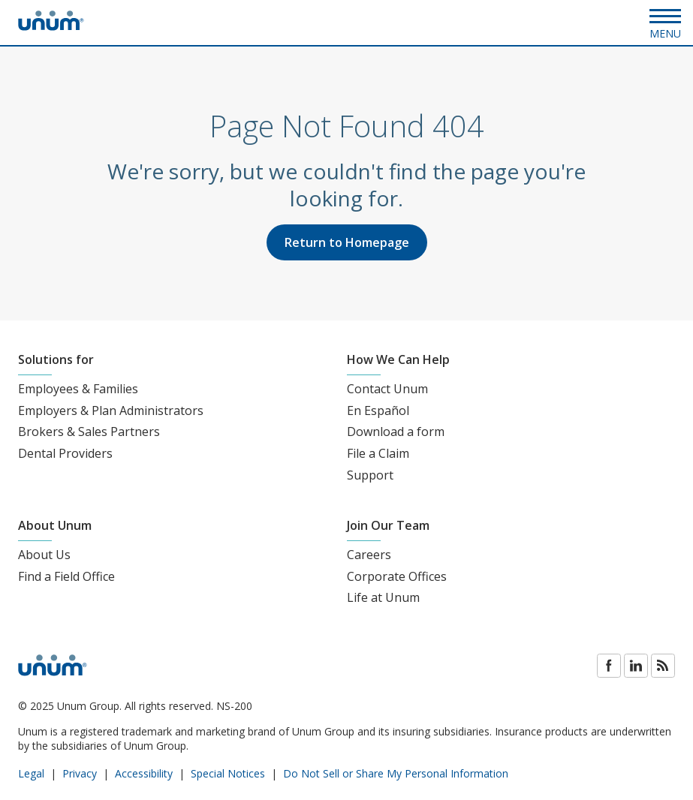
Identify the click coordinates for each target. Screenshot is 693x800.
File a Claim (378, 453)
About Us (44, 554)
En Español (378, 410)
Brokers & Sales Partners (89, 431)
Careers (369, 554)
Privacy (79, 773)
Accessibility (144, 773)
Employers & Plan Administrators (110, 410)
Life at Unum (383, 597)
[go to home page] (51, 26)
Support (370, 475)
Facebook (609, 666)
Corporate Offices (397, 576)
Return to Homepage (347, 242)
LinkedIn (636, 666)
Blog (663, 666)
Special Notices (228, 773)
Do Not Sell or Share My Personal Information (395, 773)
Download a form (395, 431)
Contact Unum (387, 388)
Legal (31, 773)
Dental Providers (65, 453)
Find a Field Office (66, 576)
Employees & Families (78, 388)
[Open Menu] (665, 22)
